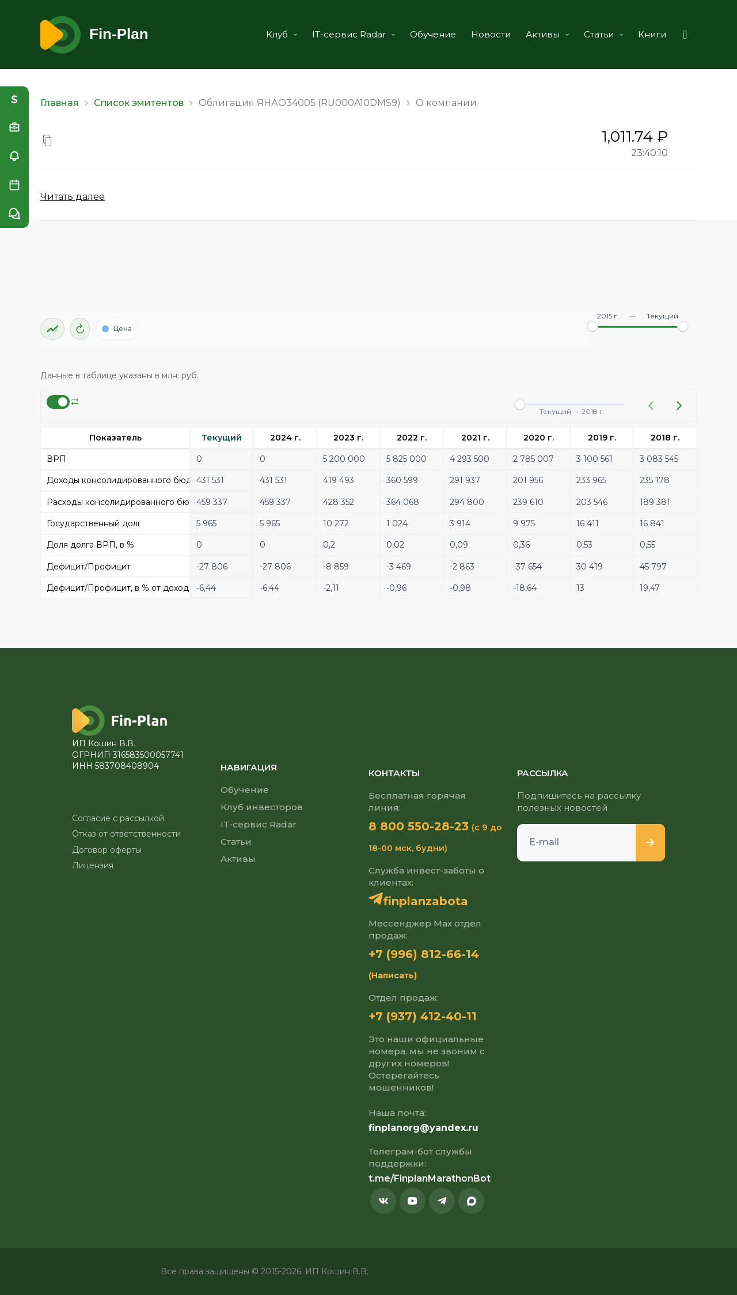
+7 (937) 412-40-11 (422, 1016)
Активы (547, 34)
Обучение (433, 34)
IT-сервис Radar (353, 34)
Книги (652, 34)
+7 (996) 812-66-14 (423, 954)
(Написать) (392, 975)
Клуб (281, 34)
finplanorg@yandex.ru (423, 1127)
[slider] (592, 326)
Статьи (603, 34)
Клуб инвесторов (262, 807)
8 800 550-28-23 (418, 826)
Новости (491, 34)
